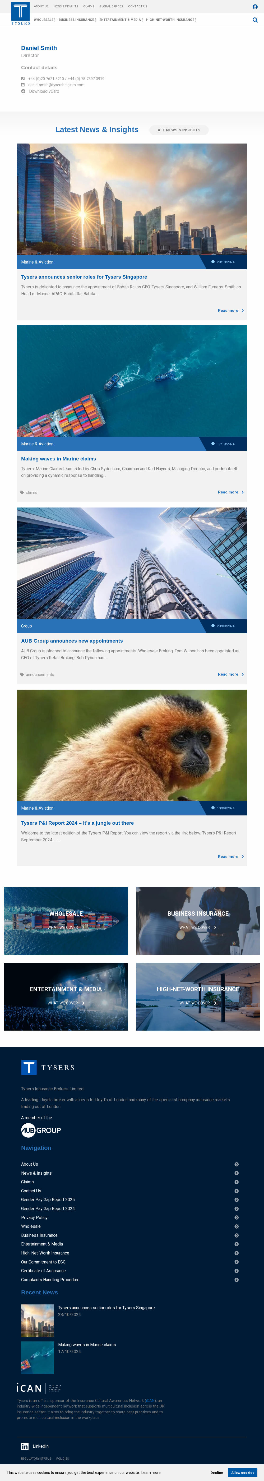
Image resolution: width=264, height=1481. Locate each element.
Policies (62, 1458)
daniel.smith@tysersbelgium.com (53, 85)
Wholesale (43, 20)
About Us (41, 6)
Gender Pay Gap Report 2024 (48, 1208)
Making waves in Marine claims (58, 457)
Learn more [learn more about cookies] (151, 1472)
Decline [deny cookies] (217, 1473)
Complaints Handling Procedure (50, 1279)
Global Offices (111, 6)
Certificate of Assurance (43, 1270)
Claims (88, 6)
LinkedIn (35, 1446)
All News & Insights (179, 130)
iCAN (150, 1401)
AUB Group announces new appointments (72, 639)
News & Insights (66, 6)
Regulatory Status (36, 1458)
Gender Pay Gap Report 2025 (48, 1199)
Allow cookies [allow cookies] (242, 1473)
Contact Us (137, 6)
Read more (231, 309)
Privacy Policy (34, 1217)
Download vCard (40, 91)
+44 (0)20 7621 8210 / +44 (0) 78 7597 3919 (62, 79)
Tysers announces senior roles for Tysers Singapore (84, 275)
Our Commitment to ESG (43, 1262)
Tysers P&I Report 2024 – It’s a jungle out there (77, 821)
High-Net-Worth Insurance (170, 20)
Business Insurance (76, 20)
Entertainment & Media (120, 20)
